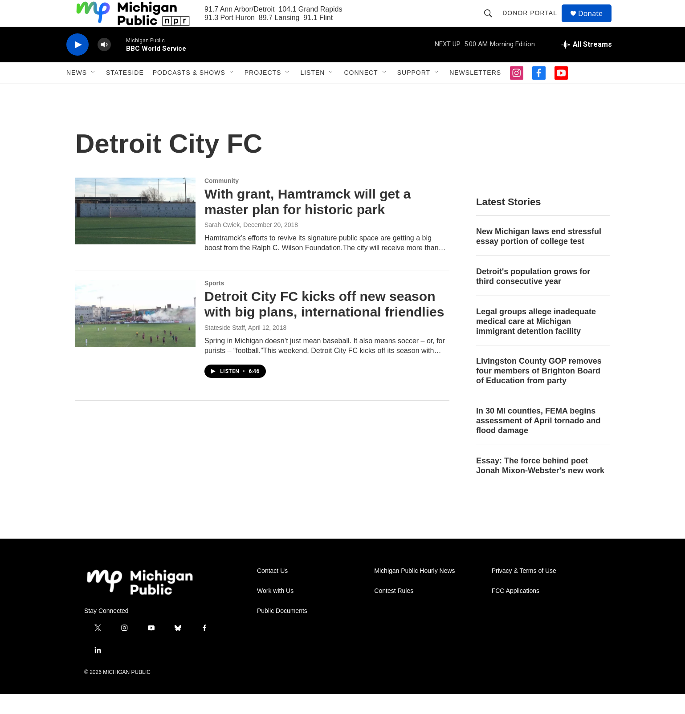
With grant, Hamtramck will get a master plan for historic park (307, 222)
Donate (596, 23)
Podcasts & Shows (189, 92)
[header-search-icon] (492, 23)
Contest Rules (393, 611)
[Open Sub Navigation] (93, 92)
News (76, 92)
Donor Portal (533, 23)
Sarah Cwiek (222, 244)
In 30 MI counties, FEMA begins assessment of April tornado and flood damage (538, 440)
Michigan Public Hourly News (414, 591)
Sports (214, 303)
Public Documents (282, 631)
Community (221, 200)
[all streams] (587, 64)
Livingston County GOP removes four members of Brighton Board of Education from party (539, 391)
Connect (361, 92)
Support (413, 92)
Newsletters (475, 92)
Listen (312, 92)
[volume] (104, 65)
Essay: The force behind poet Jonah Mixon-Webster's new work (540, 485)
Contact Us (272, 591)
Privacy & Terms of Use (524, 591)
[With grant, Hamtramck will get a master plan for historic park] (135, 231)
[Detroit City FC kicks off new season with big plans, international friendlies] (135, 333)
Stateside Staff (224, 347)
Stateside (125, 92)
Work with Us (275, 611)
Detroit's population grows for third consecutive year (533, 296)
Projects (263, 92)
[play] (77, 65)
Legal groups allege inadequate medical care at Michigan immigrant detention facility (536, 341)
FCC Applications (515, 611)
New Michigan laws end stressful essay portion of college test (538, 256)
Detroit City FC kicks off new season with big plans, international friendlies (324, 324)
